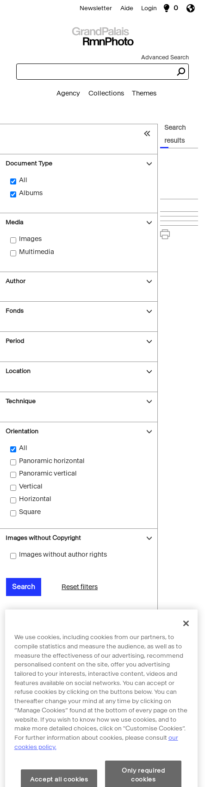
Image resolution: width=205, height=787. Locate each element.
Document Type (29, 163)
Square (30, 511)
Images (30, 238)
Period (15, 341)
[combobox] (94, 71)
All (23, 180)
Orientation (22, 431)
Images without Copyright (43, 538)
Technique (21, 401)
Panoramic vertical (48, 473)
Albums (31, 193)
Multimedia (36, 251)
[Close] (186, 639)
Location (18, 371)
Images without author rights (63, 554)
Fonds (15, 311)
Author (15, 281)
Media (14, 222)
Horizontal (35, 498)
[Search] (102, 35)
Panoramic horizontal (52, 460)
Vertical (31, 486)
